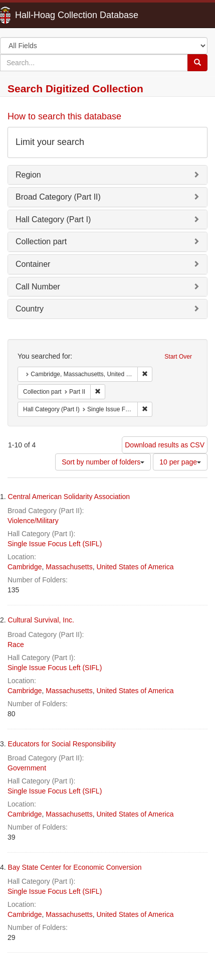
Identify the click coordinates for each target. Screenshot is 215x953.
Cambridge (25, 567)
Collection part (41, 241)
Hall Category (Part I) (53, 219)
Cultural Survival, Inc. (41, 620)
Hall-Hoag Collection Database (45, 15)
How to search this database (64, 116)
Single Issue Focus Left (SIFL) (55, 544)
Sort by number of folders (103, 462)
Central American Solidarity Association (69, 497)
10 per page (180, 462)
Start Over (178, 356)
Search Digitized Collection (75, 88)
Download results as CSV (164, 445)
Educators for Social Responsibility (62, 744)
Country (30, 308)
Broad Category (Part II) (58, 197)
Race (16, 645)
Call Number (38, 286)
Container (33, 264)
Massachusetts (69, 567)
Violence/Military (33, 521)
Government (27, 768)
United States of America (134, 567)
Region (28, 175)
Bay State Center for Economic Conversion (75, 867)
